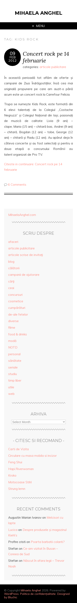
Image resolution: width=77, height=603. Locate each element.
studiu (12, 374)
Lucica (12, 530)
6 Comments (17, 184)
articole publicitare (53, 67)
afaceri (13, 242)
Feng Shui (15, 462)
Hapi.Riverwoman (21, 469)
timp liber (14, 380)
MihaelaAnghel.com (22, 215)
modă (12, 341)
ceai (11, 288)
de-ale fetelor (18, 314)
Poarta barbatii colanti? (48, 542)
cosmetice (15, 301)
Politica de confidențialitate (38, 593)
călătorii (14, 268)
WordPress (11, 593)
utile (11, 387)
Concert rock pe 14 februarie (46, 57)
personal (14, 354)
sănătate (14, 361)
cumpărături (16, 308)
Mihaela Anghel (38, 13)
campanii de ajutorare (23, 275)
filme (11, 327)
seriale (13, 367)
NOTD (12, 347)
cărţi (11, 281)
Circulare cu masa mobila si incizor (32, 456)
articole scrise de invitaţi (25, 255)
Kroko (12, 475)
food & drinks (17, 334)
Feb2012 (12, 59)
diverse (13, 321)
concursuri (15, 295)
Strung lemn (16, 489)
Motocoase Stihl (20, 482)
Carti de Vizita (18, 449)
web (11, 394)
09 (12, 53)
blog (11, 262)
